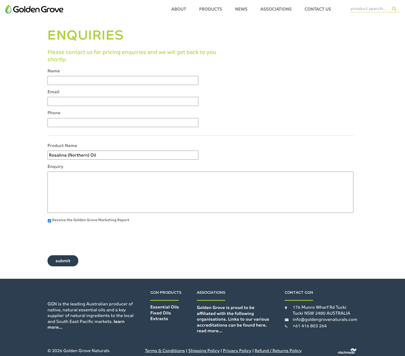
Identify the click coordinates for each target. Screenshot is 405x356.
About (178, 9)
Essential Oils (164, 307)
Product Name (62, 145)
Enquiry (55, 166)
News (241, 9)
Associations (276, 9)
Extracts (159, 318)
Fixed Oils (160, 313)
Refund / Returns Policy (278, 350)
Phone (54, 112)
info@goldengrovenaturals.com (325, 319)
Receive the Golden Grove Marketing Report (90, 220)
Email (53, 92)
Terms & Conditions (165, 350)
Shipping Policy (204, 350)
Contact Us (318, 9)
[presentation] (87, 237)
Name (54, 71)
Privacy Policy (237, 350)
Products (210, 9)
